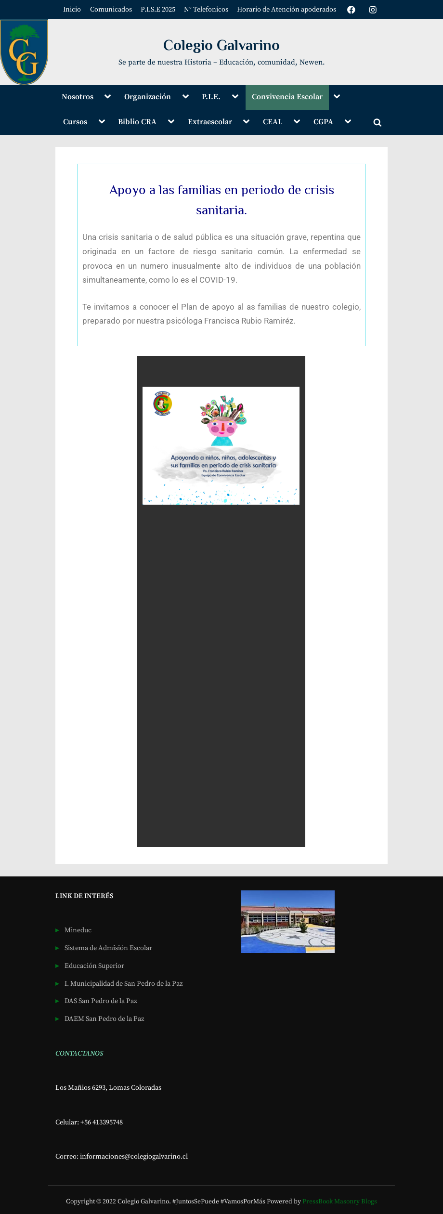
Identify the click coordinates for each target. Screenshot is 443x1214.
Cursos (75, 122)
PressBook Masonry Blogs (339, 1202)
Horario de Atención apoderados (286, 9)
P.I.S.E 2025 (157, 9)
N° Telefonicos (205, 9)
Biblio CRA (137, 122)
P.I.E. (211, 97)
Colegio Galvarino (221, 45)
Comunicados (110, 9)
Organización (147, 97)
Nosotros (77, 97)
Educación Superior (94, 966)
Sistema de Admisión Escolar (108, 948)
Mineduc (78, 930)
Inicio (72, 9)
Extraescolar (210, 122)
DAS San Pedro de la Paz (101, 1001)
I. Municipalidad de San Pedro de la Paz (124, 983)
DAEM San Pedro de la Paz (104, 1019)
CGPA (323, 122)
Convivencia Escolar (287, 97)
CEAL (273, 122)
